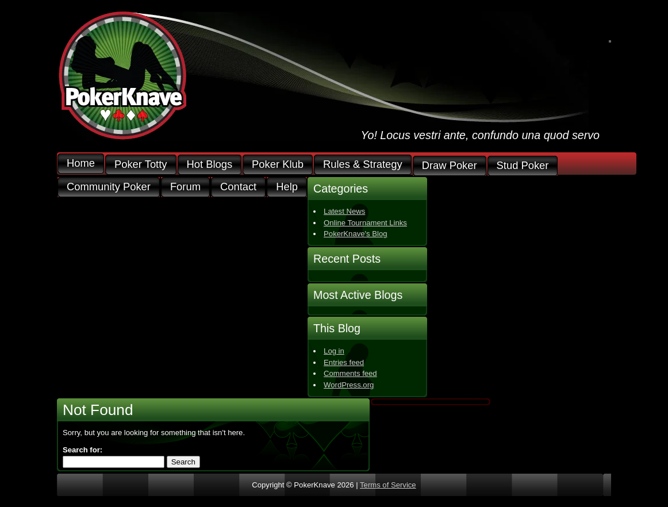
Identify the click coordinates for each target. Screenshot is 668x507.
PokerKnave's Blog (355, 233)
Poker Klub (277, 165)
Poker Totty (141, 165)
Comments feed (350, 373)
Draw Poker (449, 166)
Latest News (344, 211)
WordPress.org (349, 385)
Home (80, 163)
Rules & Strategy (362, 165)
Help (286, 187)
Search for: (82, 449)
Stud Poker (523, 166)
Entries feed (344, 362)
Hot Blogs (209, 165)
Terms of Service (388, 485)
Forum (185, 187)
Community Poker (108, 187)
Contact (238, 187)
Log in (334, 351)
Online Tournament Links (365, 222)
